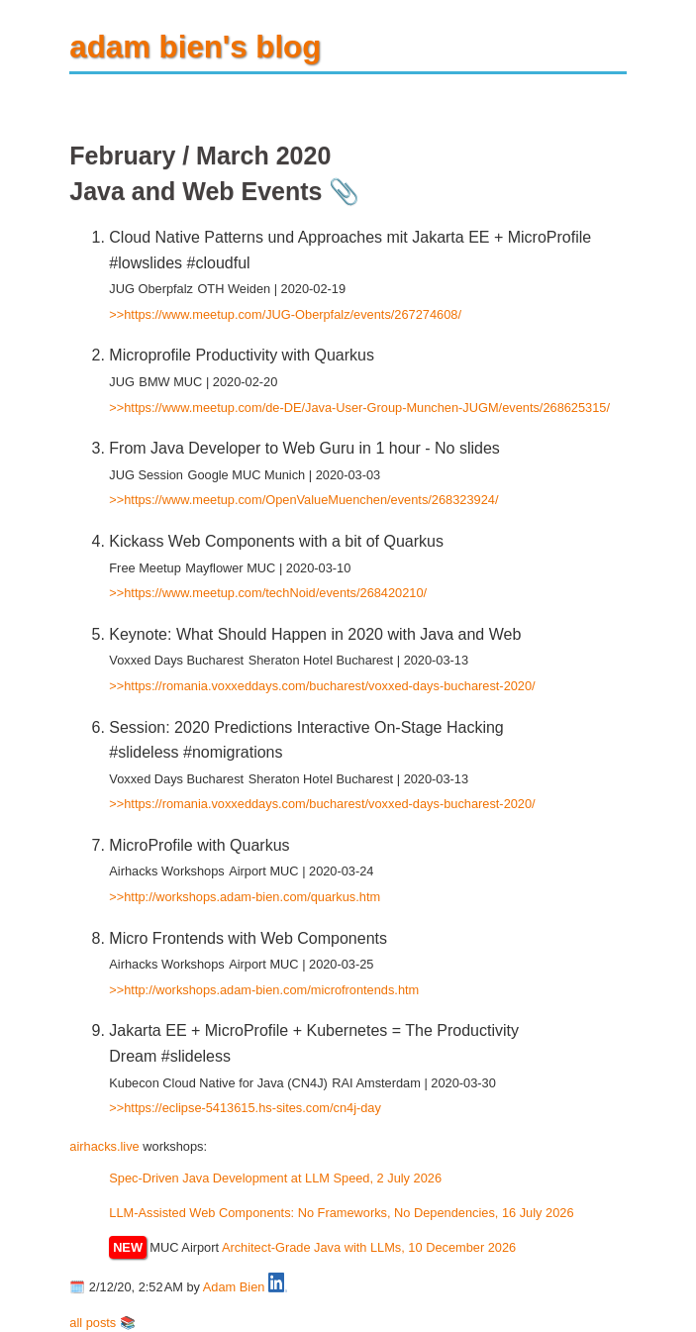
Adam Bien (234, 1288)
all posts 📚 (102, 1322)
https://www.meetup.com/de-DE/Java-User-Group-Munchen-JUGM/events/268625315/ (367, 407)
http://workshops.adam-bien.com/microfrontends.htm (271, 989)
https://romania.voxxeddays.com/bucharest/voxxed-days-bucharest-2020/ (329, 685)
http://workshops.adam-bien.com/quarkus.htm (252, 896)
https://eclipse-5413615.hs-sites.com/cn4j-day (252, 1107)
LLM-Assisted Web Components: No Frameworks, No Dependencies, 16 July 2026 (341, 1212)
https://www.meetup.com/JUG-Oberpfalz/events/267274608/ (292, 314)
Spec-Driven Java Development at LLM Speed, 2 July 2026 (275, 1178)
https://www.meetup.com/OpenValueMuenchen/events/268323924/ (311, 499)
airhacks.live (104, 1146)
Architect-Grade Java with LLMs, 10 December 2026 (369, 1247)
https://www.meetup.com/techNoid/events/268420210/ (275, 592)
